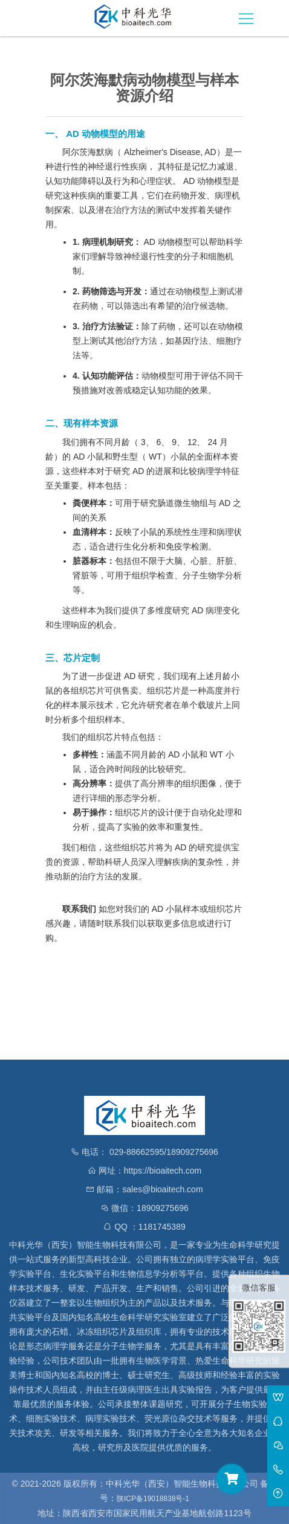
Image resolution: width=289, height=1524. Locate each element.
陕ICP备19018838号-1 (153, 1498)
